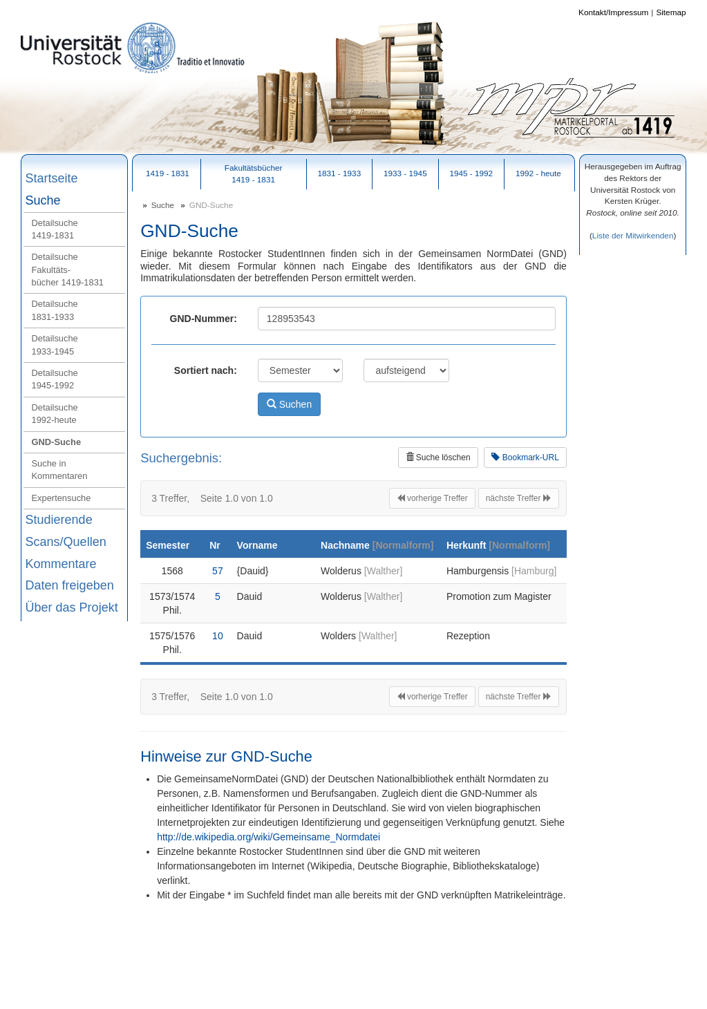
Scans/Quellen (66, 542)
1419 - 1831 (167, 173)
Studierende (59, 520)
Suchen (289, 404)
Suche (43, 200)
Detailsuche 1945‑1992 (55, 379)
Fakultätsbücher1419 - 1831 (254, 173)
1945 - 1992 (471, 173)
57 (217, 570)
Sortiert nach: (205, 370)
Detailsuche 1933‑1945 (55, 344)
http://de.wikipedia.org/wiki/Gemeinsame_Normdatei (268, 836)
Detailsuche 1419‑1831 (55, 229)
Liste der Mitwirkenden (633, 235)
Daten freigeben (70, 585)
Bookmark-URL (524, 457)
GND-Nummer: (203, 318)
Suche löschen (438, 457)
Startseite (52, 178)
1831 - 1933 (339, 173)
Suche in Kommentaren (60, 469)
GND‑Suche (57, 442)
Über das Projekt (72, 607)
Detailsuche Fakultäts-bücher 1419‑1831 (68, 269)
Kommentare (61, 564)
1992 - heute (538, 173)
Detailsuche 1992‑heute (55, 413)
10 (217, 635)
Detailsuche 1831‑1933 (55, 310)
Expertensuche (61, 498)
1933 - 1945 (405, 173)
